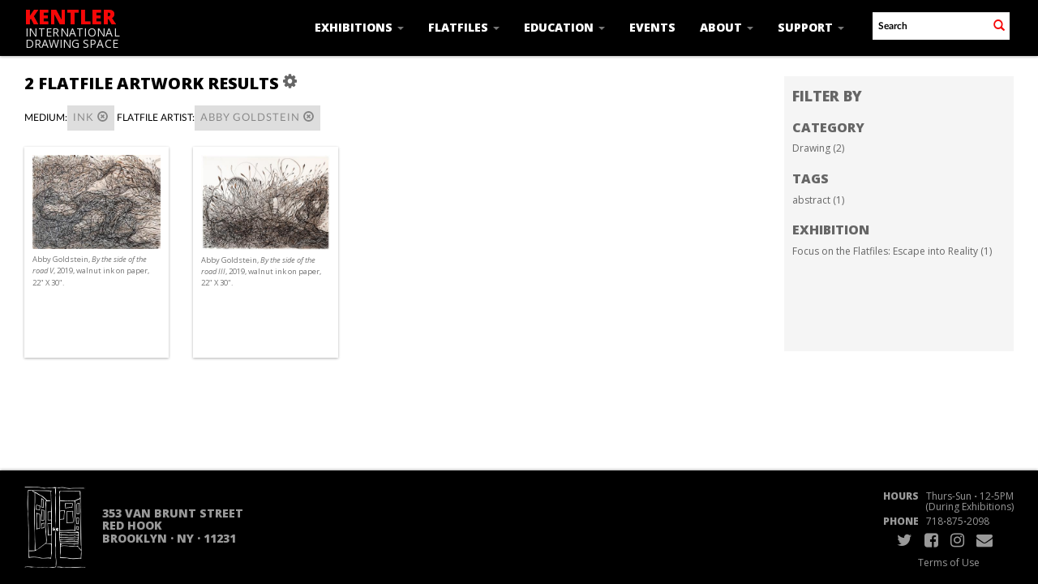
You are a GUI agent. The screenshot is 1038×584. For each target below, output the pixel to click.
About (726, 27)
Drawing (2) (818, 148)
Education (564, 27)
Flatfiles (464, 27)
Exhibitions (359, 27)
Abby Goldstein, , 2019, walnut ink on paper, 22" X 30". (90, 270)
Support (811, 27)
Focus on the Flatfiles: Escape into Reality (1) (892, 251)
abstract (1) (818, 200)
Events (652, 27)
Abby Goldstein (257, 117)
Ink (91, 117)
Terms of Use (949, 562)
